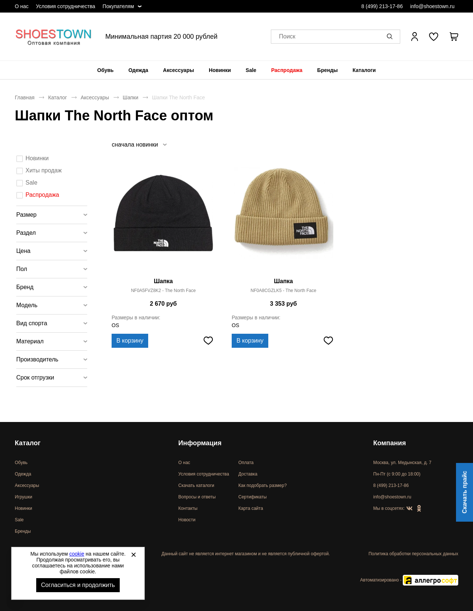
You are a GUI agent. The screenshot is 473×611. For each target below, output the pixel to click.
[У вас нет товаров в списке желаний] (433, 36)
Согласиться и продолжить (78, 585)
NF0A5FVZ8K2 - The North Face (163, 290)
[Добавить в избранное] (208, 341)
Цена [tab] (23, 251)
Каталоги (364, 70)
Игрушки (23, 497)
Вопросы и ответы (197, 497)
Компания (389, 443)
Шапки (130, 97)
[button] (391, 36)
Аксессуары (178, 70)
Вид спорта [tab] (31, 323)
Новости (186, 519)
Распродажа (287, 70)
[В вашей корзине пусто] (453, 36)
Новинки (220, 70)
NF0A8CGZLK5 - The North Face (283, 290)
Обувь (105, 70)
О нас (21, 6)
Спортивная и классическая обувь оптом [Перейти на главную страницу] (53, 36)
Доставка (248, 474)
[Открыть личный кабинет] (414, 36)
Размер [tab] (26, 215)
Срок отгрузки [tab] (35, 377)
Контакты (188, 508)
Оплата (245, 462)
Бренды (327, 70)
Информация (200, 443)
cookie (76, 554)
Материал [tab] (30, 341)
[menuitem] (105, 70)
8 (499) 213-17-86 (382, 6)
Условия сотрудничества (65, 6)
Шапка (163, 281)
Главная (24, 97)
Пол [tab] (21, 269)
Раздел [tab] (26, 233)
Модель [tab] (26, 305)
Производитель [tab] (37, 359)
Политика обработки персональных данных (413, 553)
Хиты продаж (43, 170)
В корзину (129, 340)
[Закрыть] (133, 554)
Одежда (138, 70)
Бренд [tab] (24, 287)
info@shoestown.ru (432, 6)
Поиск (287, 37)
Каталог (57, 97)
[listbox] (139, 144)
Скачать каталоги (196, 485)
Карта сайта (250, 508)
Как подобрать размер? (262, 485)
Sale (251, 70)
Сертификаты (252, 497)
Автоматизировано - (409, 580)
